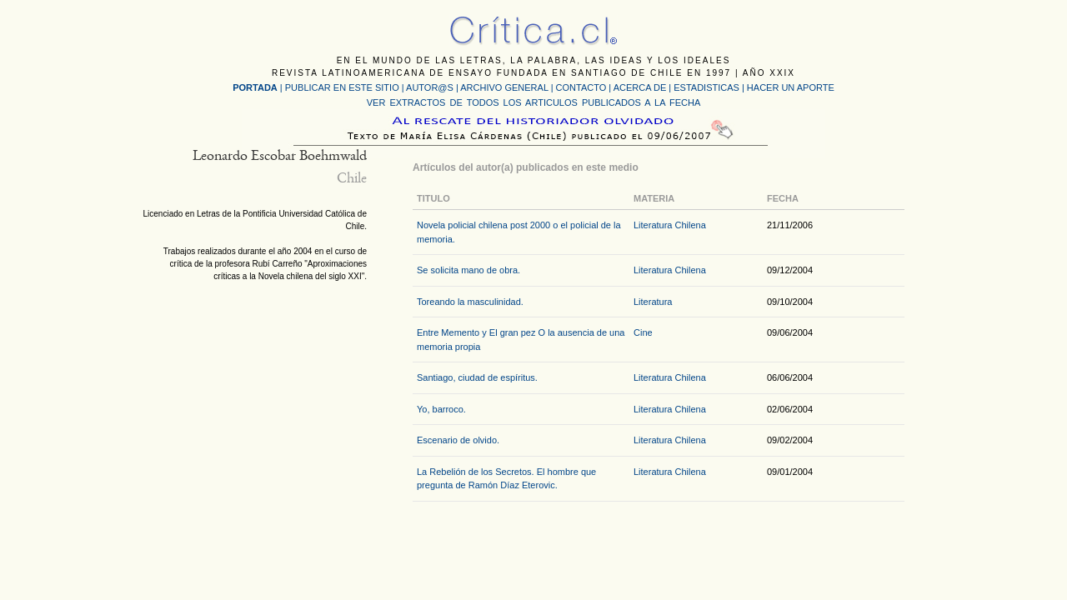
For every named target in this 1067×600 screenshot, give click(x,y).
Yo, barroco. (441, 409)
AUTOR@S (431, 87)
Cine (643, 333)
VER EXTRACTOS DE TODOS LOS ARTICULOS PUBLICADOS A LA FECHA (533, 103)
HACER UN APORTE (790, 87)
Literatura (653, 302)
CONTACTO (581, 87)
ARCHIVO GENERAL (504, 87)
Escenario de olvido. (458, 440)
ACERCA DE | (644, 87)
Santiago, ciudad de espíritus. (477, 377)
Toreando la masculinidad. (470, 302)
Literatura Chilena (670, 225)
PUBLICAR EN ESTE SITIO (342, 87)
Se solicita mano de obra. (468, 270)
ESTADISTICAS (706, 87)
